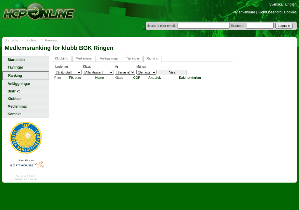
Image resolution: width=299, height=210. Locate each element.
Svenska (276, 4)
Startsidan (12, 40)
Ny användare (244, 12)
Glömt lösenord (269, 12)
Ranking (51, 40)
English (291, 4)
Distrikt (14, 91)
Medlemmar (17, 106)
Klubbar (32, 40)
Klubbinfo (61, 58)
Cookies (290, 12)
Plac (57, 77)
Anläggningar (19, 84)
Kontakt (14, 114)
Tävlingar (15, 67)
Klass (119, 77)
